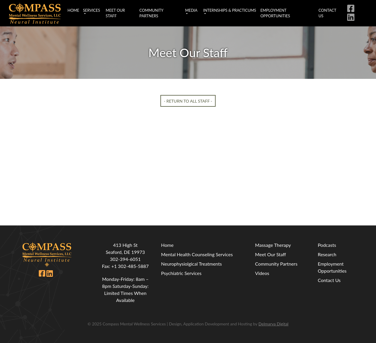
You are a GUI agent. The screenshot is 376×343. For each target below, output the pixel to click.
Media (191, 10)
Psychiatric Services (181, 273)
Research (327, 254)
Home (73, 10)
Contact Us (327, 13)
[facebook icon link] (352, 9)
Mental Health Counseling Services (197, 254)
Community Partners (151, 13)
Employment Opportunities (275, 13)
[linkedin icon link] (352, 18)
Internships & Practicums (229, 10)
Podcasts (327, 245)
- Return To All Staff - (188, 100)
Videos (262, 273)
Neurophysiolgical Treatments (191, 263)
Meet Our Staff (115, 13)
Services (91, 10)
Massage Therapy (273, 245)
